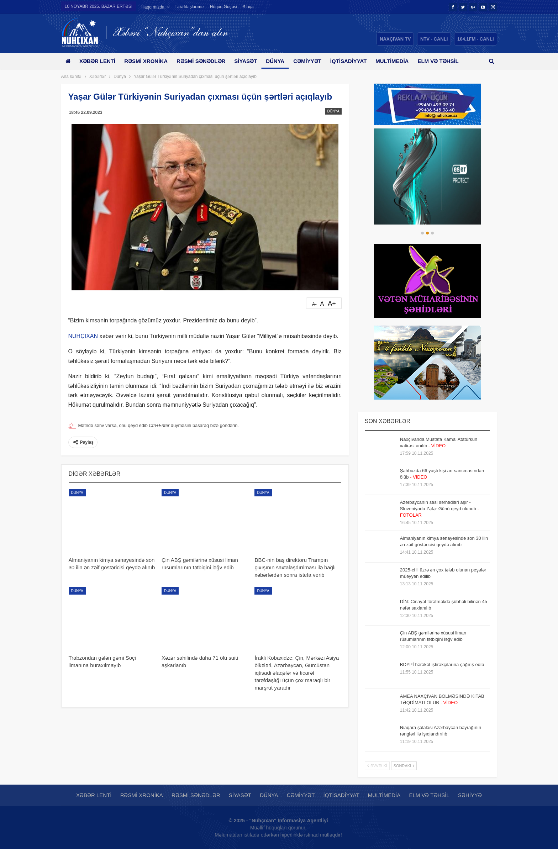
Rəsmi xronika (148, 61)
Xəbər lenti (99, 61)
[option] (427, 176)
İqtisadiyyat (357, 61)
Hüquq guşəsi (223, 6)
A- (314, 304)
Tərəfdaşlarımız (190, 6)
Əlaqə (248, 6)
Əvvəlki (377, 766)
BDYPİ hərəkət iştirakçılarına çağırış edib (442, 664)
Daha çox (443, 61)
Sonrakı (404, 766)
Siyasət (250, 61)
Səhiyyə (470, 795)
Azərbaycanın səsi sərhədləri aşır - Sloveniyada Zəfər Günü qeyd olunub (439, 509)
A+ (332, 303)
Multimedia (402, 61)
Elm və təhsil (429, 795)
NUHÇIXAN (83, 336)
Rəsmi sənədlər (204, 61)
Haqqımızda (152, 7)
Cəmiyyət (315, 61)
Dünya (281, 61)
